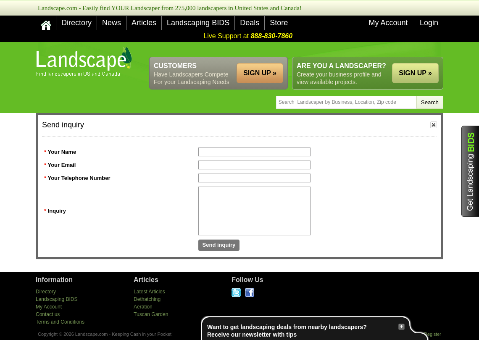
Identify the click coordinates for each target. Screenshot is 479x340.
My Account (388, 22)
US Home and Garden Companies (85, 61)
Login (429, 22)
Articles (144, 22)
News (111, 22)
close (433, 124)
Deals (249, 22)
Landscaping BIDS (198, 22)
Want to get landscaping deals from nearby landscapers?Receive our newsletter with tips (306, 330)
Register (432, 334)
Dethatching (147, 299)
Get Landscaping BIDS (470, 171)
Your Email (61, 165)
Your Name (61, 152)
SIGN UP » (415, 72)
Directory (76, 22)
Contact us (48, 314)
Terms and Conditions (60, 322)
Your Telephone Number (78, 178)
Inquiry (57, 211)
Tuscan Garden (151, 314)
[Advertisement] (290, 49)
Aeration (143, 307)
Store (279, 22)
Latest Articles (149, 292)
